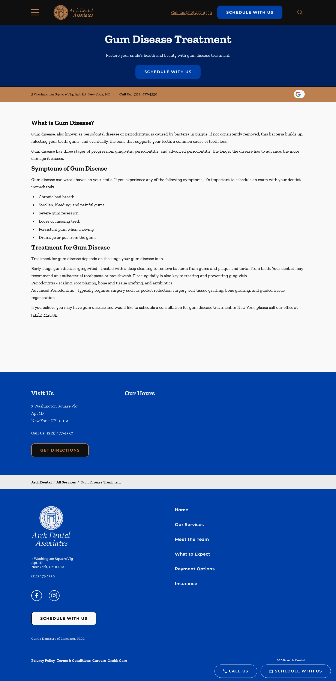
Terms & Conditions (74, 660)
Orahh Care (117, 660)
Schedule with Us (249, 12)
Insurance (186, 583)
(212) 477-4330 (145, 94)
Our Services (189, 524)
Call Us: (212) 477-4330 (191, 12)
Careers (99, 660)
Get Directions (60, 450)
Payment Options (195, 568)
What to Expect (192, 554)
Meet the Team (192, 539)
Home (181, 509)
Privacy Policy (43, 660)
